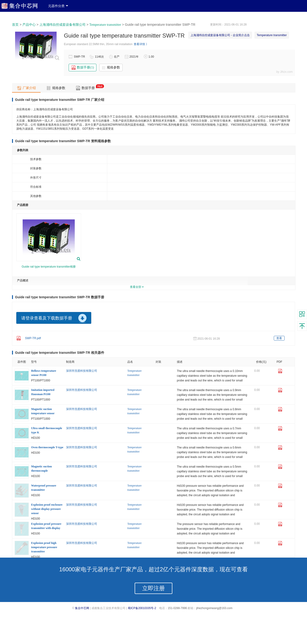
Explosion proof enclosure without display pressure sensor (46, 509)
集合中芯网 (82, 608)
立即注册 (153, 588)
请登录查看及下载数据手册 (46, 318)
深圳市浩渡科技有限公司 (81, 370)
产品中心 (29, 24)
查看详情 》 (141, 44)
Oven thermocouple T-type (47, 447)
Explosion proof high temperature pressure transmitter (44, 547)
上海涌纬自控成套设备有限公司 (62, 24)
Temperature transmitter (105, 24)
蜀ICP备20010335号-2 (142, 608)
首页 (15, 24)
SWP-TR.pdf (33, 338)
